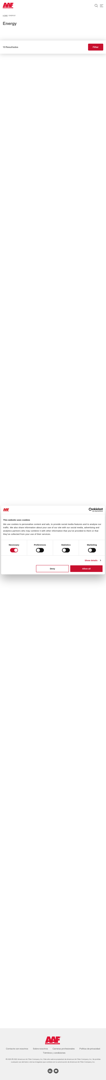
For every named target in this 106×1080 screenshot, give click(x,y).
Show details (91, 560)
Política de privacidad (90, 1049)
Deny (52, 568)
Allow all (86, 568)
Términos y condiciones (54, 1053)
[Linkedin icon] (50, 1071)
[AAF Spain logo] (8, 5)
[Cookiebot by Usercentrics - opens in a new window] (91, 510)
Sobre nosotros (40, 1049)
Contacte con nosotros (17, 1049)
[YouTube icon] (56, 1071)
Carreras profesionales (64, 1049)
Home (5, 16)
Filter (96, 47)
